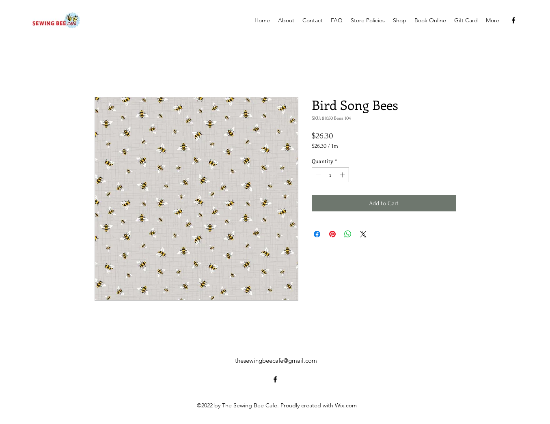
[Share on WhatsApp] (348, 234)
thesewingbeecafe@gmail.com (276, 360)
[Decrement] (318, 175)
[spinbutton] (330, 175)
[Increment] (343, 175)
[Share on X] (363, 234)
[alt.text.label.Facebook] (513, 20)
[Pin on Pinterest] (332, 234)
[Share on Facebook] (317, 234)
